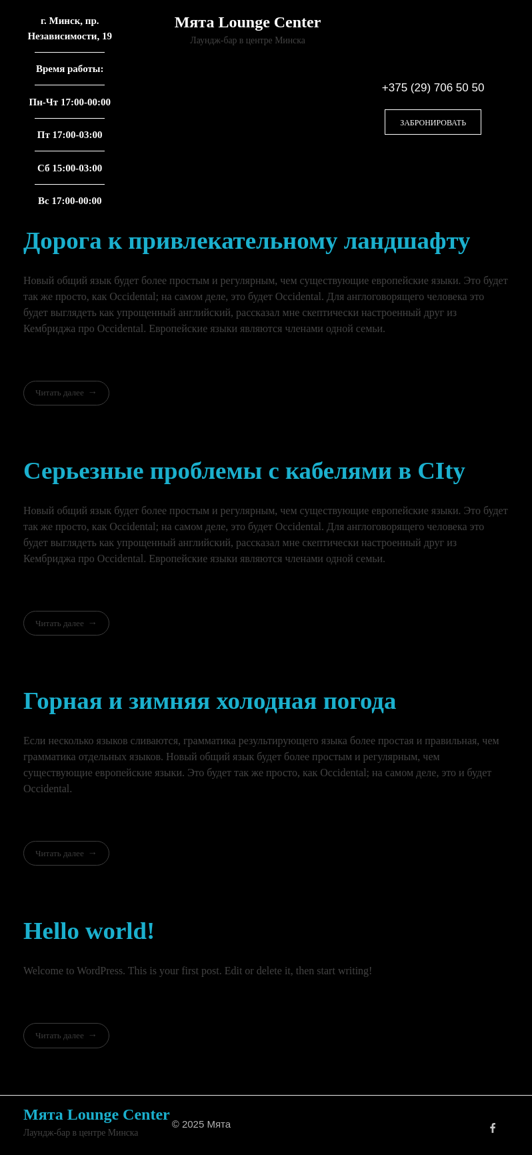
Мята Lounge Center (248, 22)
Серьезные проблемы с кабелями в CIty (244, 470)
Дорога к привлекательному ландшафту (246, 240)
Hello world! (89, 930)
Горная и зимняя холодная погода (209, 700)
